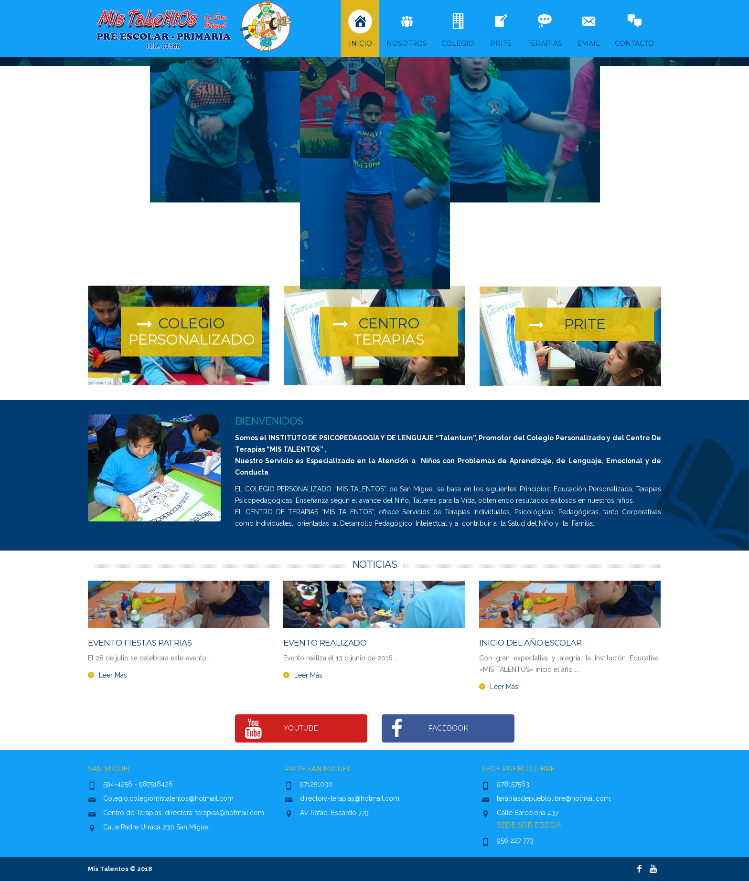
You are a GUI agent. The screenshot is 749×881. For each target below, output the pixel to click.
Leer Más (113, 675)
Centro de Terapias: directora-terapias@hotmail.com (183, 813)
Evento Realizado (325, 642)
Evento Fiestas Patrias (140, 642)
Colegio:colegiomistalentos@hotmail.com (168, 798)
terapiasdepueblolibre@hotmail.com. (554, 798)
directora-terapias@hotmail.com (349, 798)
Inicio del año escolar (530, 642)
